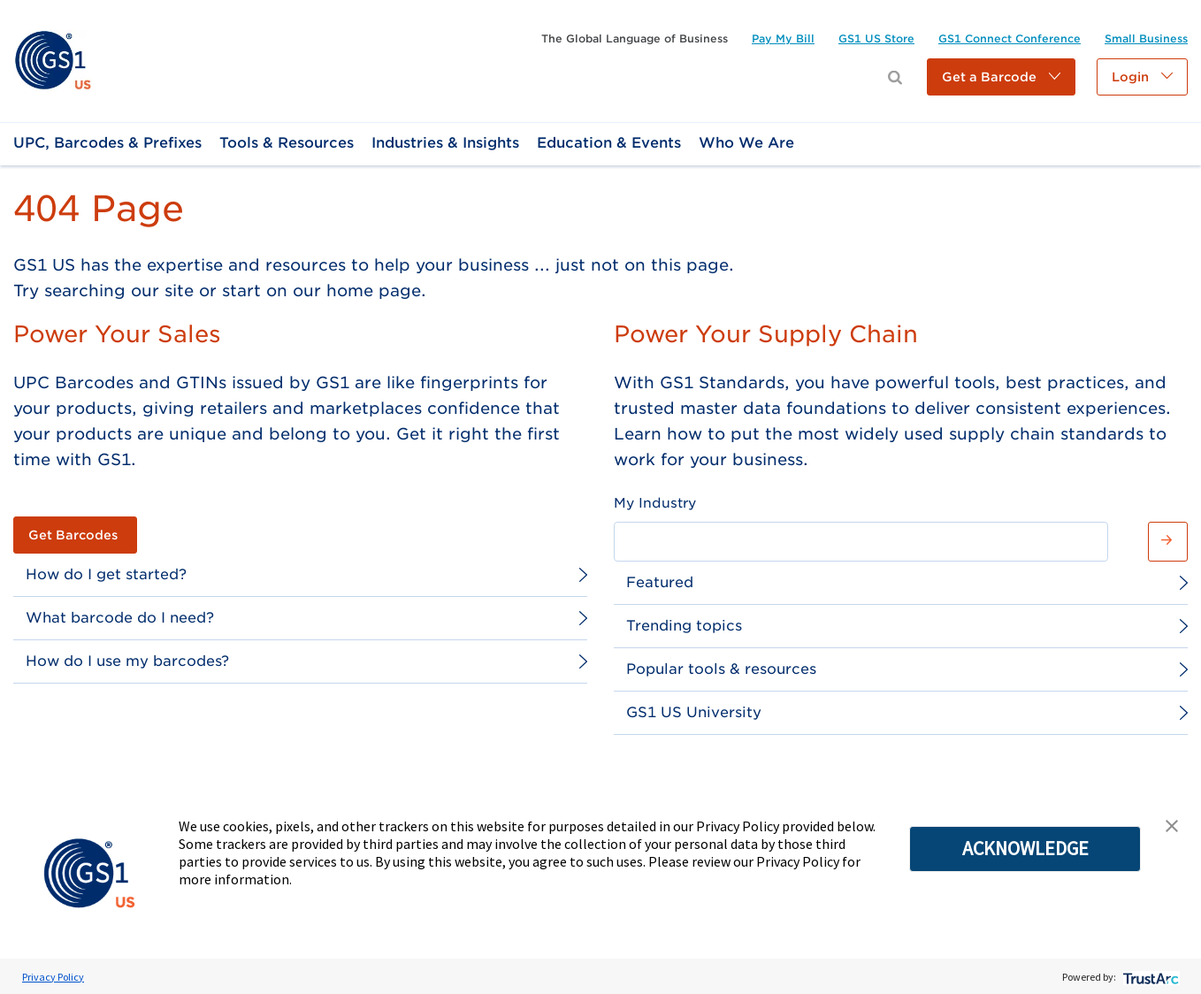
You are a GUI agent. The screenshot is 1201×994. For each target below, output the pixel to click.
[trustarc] (1149, 976)
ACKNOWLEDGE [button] (1025, 848)
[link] (52, 59)
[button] (1001, 77)
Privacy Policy (53, 976)
